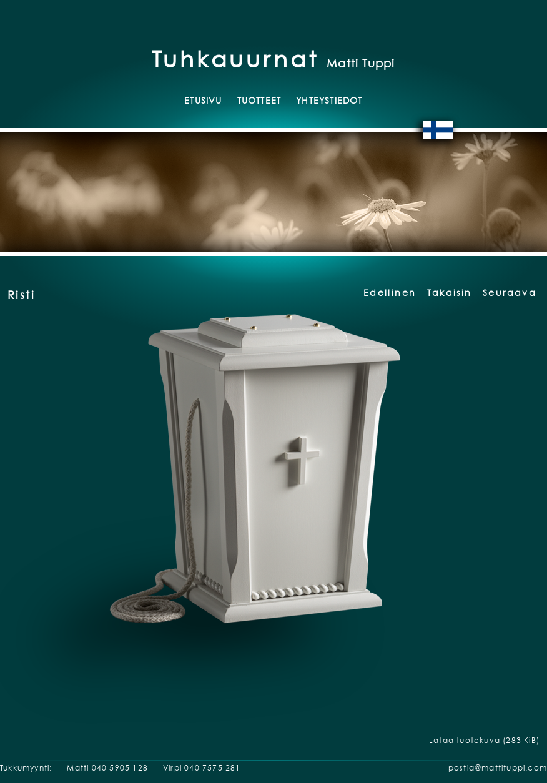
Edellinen (389, 292)
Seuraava (509, 292)
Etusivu (203, 100)
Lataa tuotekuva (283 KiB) (484, 740)
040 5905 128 (120, 767)
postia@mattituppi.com (497, 767)
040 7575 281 (212, 767)
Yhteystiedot (329, 100)
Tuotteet (259, 100)
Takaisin (449, 292)
